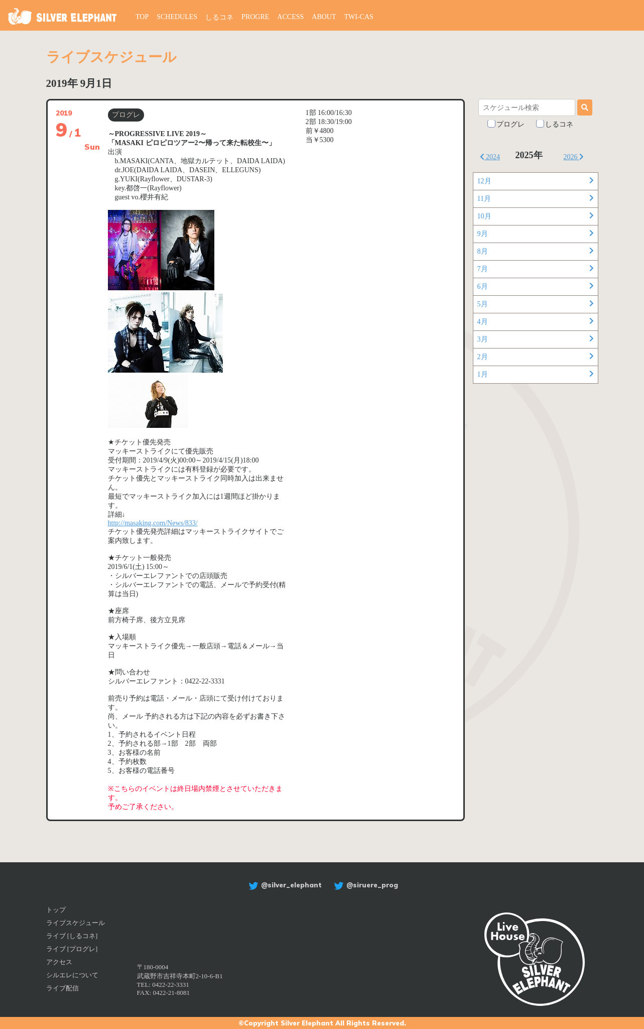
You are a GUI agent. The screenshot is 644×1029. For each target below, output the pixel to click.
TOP (142, 17)
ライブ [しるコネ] (72, 936)
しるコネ (219, 17)
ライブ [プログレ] (72, 949)
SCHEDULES (177, 17)
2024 (490, 157)
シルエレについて (72, 975)
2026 (574, 157)
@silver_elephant (284, 885)
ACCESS (290, 17)
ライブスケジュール (75, 923)
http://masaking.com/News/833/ (153, 523)
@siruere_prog (364, 885)
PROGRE (255, 17)
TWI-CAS (358, 17)
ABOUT (324, 17)
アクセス (59, 962)
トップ (56, 909)
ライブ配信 (62, 988)
